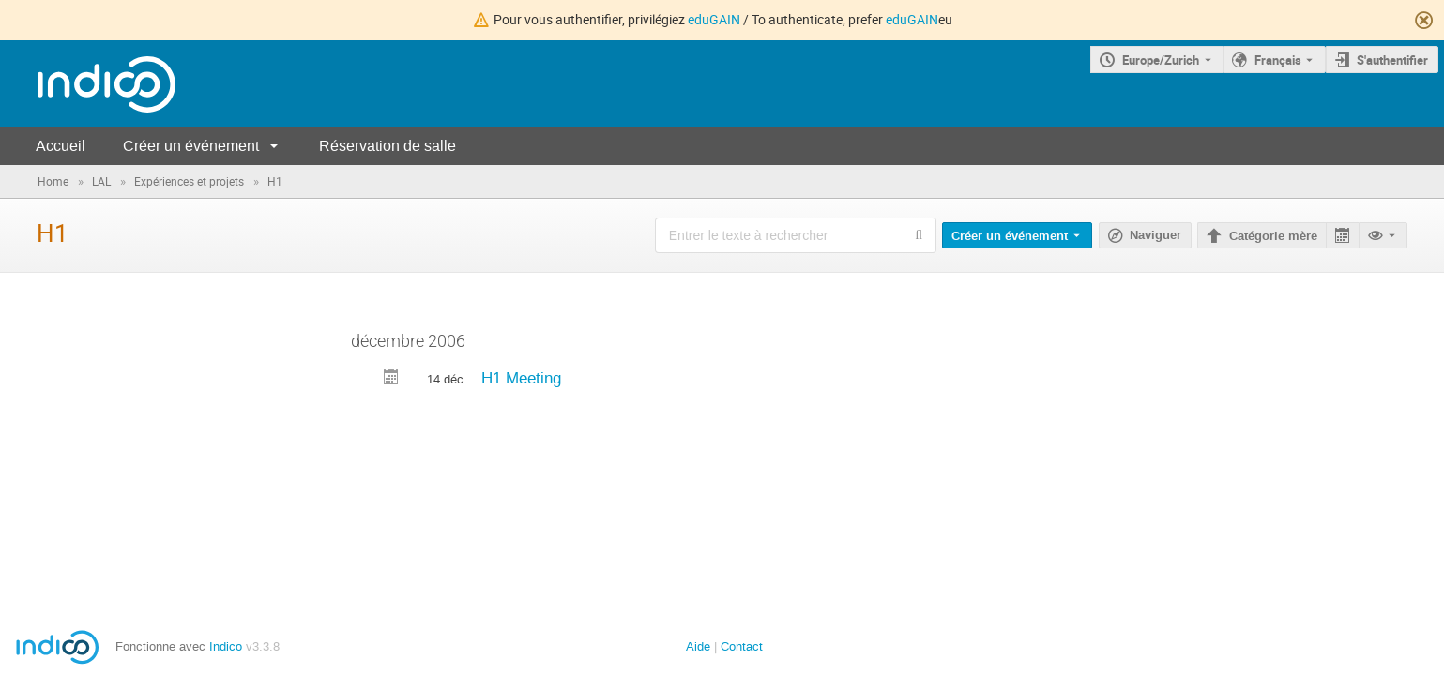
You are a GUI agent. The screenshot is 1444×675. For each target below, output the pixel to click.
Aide (698, 646)
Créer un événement (191, 146)
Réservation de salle (387, 146)
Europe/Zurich (1160, 60)
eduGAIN (714, 19)
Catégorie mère (1273, 236)
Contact (742, 646)
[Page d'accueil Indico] (87, 84)
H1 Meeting (521, 378)
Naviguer (1155, 235)
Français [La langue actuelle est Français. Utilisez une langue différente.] (1277, 60)
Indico (225, 646)
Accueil (60, 146)
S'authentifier (1392, 60)
